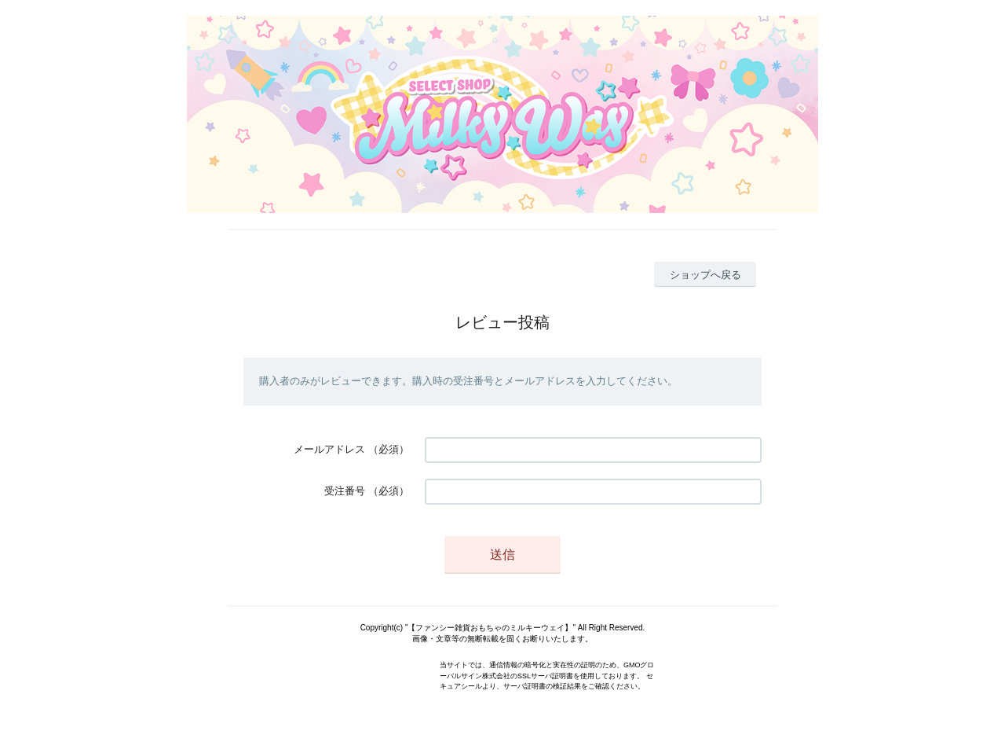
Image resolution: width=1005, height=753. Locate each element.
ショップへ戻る (705, 275)
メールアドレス (329, 449)
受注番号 (344, 491)
